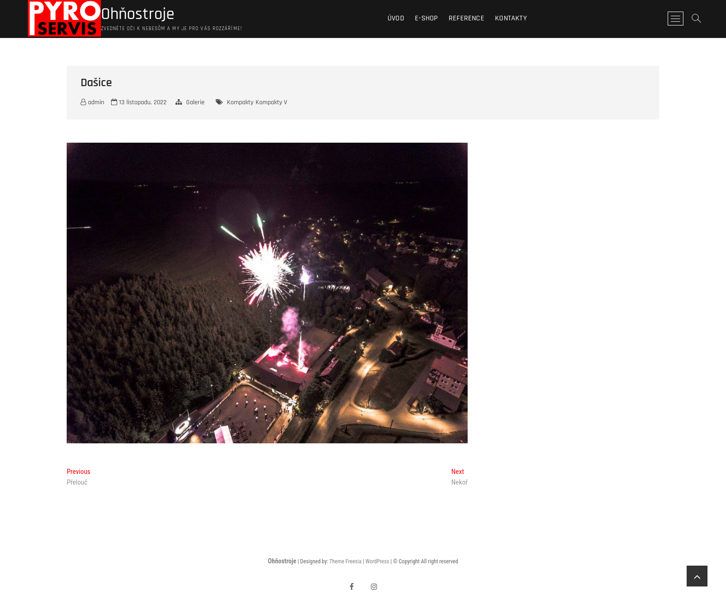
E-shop (426, 18)
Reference (466, 18)
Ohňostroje (138, 14)
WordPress (377, 561)
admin (92, 102)
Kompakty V (271, 102)
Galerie (195, 102)
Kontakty (511, 18)
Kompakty (240, 102)
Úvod (396, 18)
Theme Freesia (345, 561)
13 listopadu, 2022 (139, 102)
